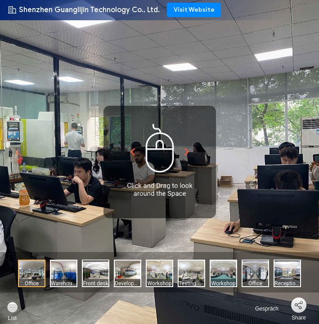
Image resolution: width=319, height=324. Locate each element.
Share (299, 318)
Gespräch (262, 308)
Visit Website (194, 10)
